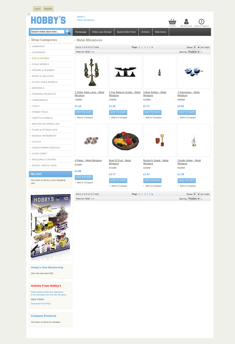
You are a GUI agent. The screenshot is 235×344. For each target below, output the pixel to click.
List (92, 52)
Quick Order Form (126, 32)
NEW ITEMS (37, 299)
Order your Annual (101, 32)
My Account (186, 26)
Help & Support (201, 26)
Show (189, 47)
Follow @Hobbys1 (86, 20)
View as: (80, 52)
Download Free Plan (41, 303)
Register (48, 9)
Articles (145, 32)
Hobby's (81, 16)
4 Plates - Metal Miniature (88, 160)
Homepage (80, 32)
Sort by (183, 52)
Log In (37, 9)
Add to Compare (85, 117)
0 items (172, 26)
